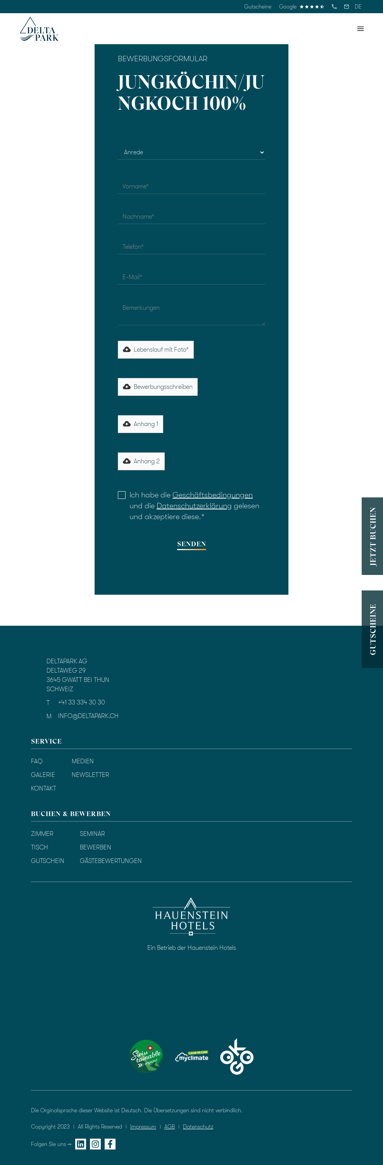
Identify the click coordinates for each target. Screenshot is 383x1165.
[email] (346, 7)
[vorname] (191, 186)
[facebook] (110, 1144)
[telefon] (334, 6)
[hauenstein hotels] (191, 916)
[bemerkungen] (191, 312)
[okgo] (237, 1056)
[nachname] (191, 216)
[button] (358, 6)
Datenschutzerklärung (194, 505)
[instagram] (95, 1144)
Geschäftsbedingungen (213, 494)
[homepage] (39, 28)
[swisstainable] (146, 1056)
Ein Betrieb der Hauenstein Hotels (191, 947)
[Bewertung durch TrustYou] (195, 1000)
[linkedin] (80, 1144)
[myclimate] (191, 1056)
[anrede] (191, 152)
